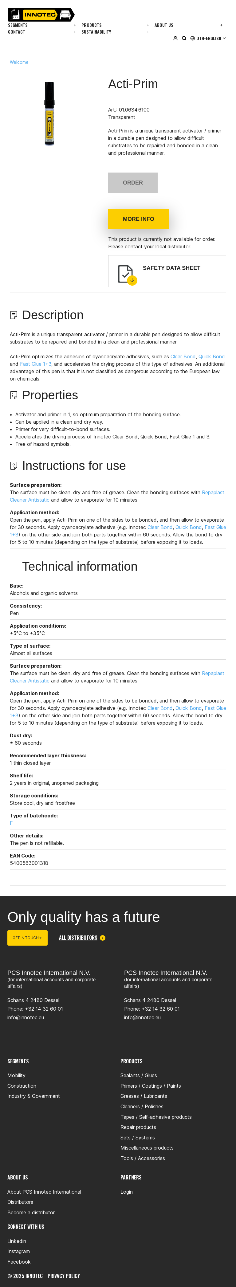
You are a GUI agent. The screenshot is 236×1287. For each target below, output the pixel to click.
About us (164, 25)
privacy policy (64, 1276)
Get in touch (27, 937)
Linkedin (16, 1241)
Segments (18, 25)
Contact (16, 31)
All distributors (82, 938)
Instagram (18, 1251)
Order (133, 183)
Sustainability (96, 31)
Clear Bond (183, 356)
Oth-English (208, 38)
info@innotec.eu (25, 1017)
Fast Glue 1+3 (35, 364)
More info (138, 219)
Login (126, 1192)
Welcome (19, 62)
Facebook (19, 1262)
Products (91, 25)
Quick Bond (212, 356)
